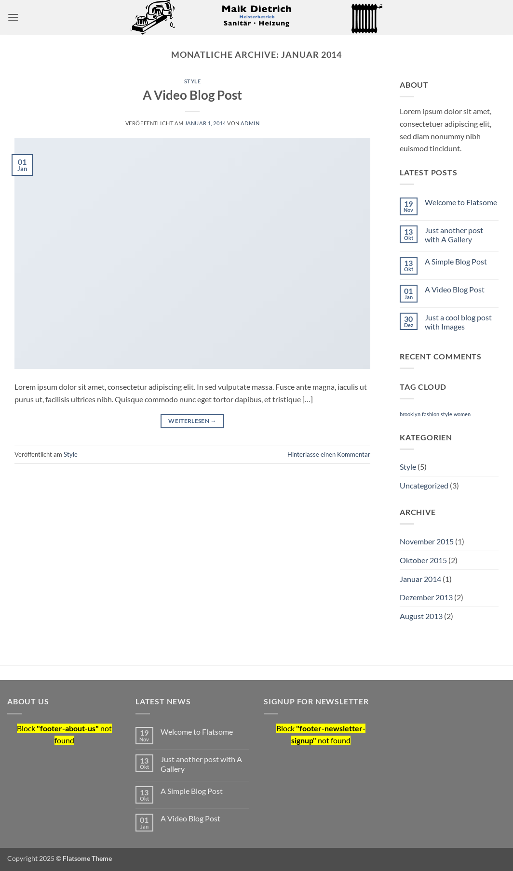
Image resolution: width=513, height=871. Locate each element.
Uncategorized (424, 485)
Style (192, 81)
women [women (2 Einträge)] (462, 414)
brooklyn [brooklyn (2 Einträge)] (410, 414)
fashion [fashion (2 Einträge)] (430, 414)
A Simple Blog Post (456, 261)
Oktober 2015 (423, 560)
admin (250, 123)
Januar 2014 (420, 578)
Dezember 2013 (426, 597)
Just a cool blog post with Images (458, 322)
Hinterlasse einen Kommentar (328, 454)
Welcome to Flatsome (461, 202)
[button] (13, 17)
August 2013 (421, 615)
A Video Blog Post (192, 95)
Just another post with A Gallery (454, 234)
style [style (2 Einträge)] (446, 414)
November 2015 (427, 541)
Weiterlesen (192, 420)
